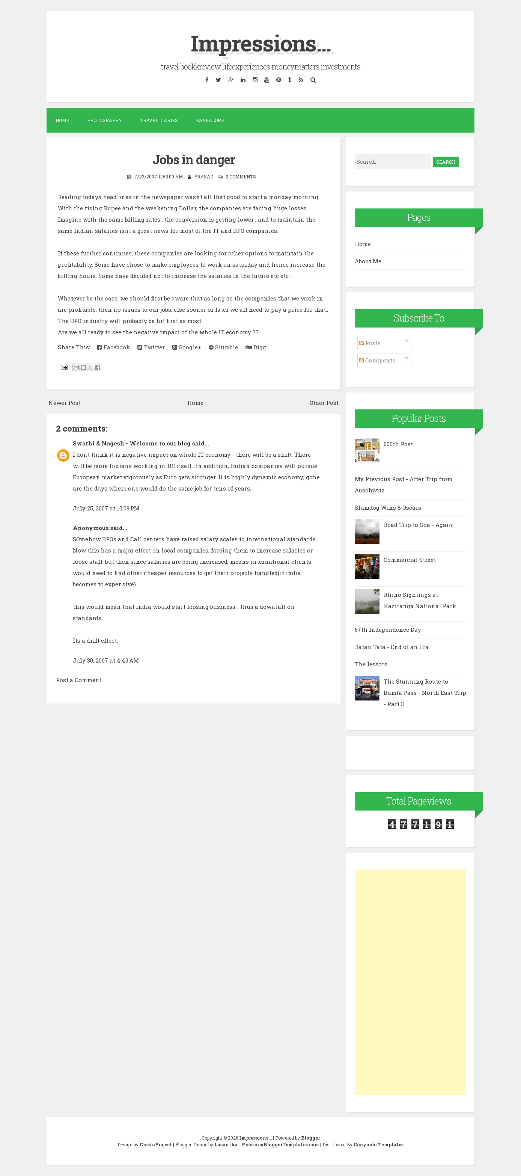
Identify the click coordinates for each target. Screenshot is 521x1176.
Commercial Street (410, 559)
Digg (255, 346)
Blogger (310, 1138)
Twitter (151, 346)
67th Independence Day (388, 629)
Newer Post (64, 402)
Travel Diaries (159, 120)
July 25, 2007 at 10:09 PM (106, 507)
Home (62, 120)
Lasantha (226, 1144)
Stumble (223, 346)
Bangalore (210, 120)
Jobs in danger (193, 159)
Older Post (324, 402)
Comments (377, 360)
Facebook (113, 346)
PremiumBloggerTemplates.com (280, 1144)
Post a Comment (79, 679)
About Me (368, 260)
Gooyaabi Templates (379, 1144)
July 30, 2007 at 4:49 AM (106, 659)
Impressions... (261, 42)
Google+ (186, 346)
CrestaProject (156, 1144)
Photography (104, 120)
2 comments (241, 176)
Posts (370, 343)
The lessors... (373, 664)
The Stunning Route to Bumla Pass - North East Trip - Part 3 (425, 693)
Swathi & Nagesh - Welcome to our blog (132, 443)
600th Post (398, 444)
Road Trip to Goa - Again (418, 524)
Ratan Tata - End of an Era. (392, 647)
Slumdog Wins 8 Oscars (388, 507)
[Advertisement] (410, 982)
